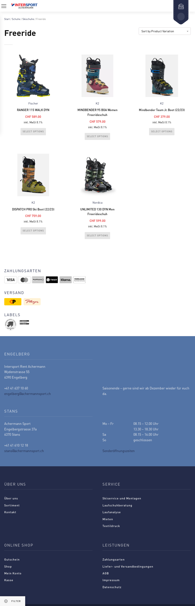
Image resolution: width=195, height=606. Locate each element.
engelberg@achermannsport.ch (27, 397)
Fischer (33, 103)
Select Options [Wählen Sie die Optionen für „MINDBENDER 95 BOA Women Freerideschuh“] (97, 137)
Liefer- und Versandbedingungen (127, 569)
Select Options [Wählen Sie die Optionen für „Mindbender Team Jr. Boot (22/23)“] (161, 132)
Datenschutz (112, 590)
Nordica (97, 204)
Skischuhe (28, 19)
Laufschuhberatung (117, 508)
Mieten (107, 522)
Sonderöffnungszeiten (118, 454)
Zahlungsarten (113, 562)
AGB (105, 576)
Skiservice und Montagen (121, 501)
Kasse (8, 583)
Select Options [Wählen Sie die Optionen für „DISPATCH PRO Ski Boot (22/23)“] (33, 233)
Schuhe (16, 19)
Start (7, 19)
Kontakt (10, 515)
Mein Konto (13, 576)
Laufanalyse (111, 515)
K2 (97, 103)
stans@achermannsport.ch (24, 454)
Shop (8, 569)
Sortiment (12, 508)
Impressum (111, 583)
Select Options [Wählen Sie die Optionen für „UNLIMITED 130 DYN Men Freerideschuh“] (97, 238)
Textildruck (111, 529)
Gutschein (12, 562)
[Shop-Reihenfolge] (165, 31)
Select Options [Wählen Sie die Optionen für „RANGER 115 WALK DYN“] (33, 132)
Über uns (11, 501)
